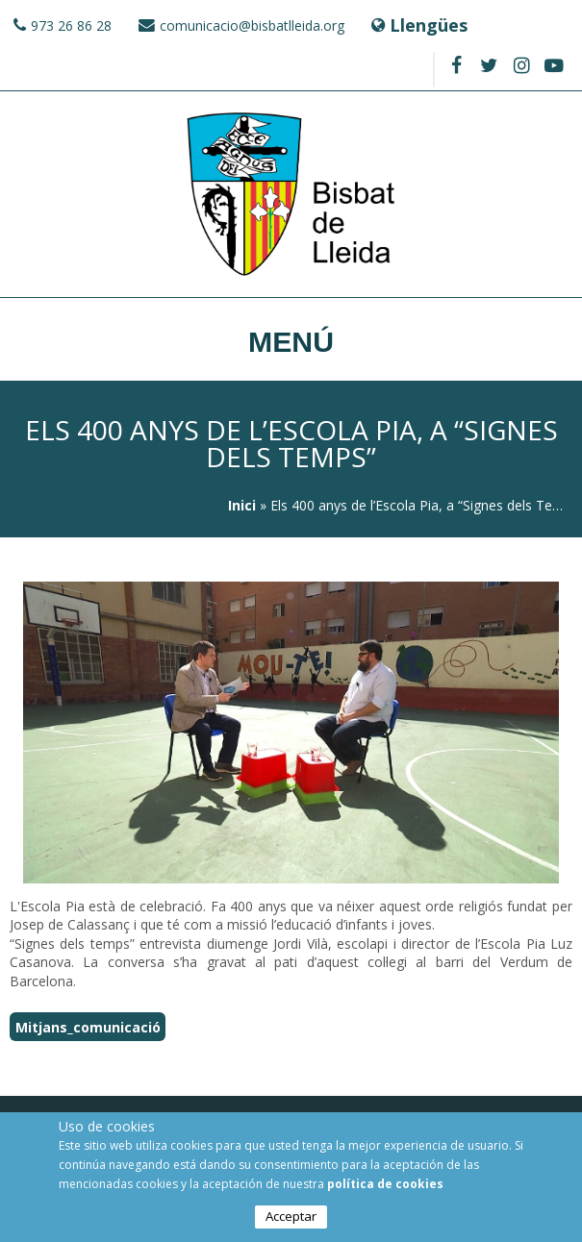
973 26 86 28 (71, 25)
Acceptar (291, 1218)
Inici (242, 505)
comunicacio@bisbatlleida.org (252, 25)
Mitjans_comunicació (88, 1026)
